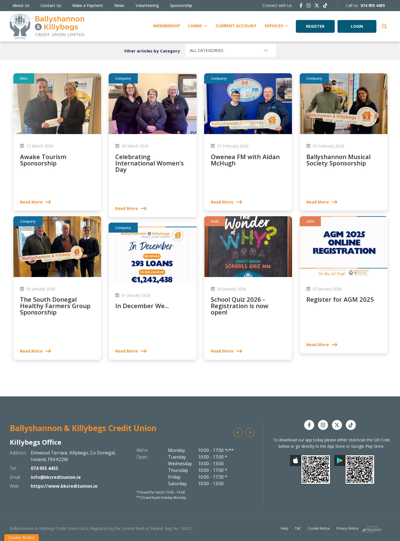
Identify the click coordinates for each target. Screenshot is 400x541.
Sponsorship (181, 5)
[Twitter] (316, 5)
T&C (298, 528)
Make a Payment (87, 5)
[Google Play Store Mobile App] (354, 469)
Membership (166, 25)
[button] (384, 26)
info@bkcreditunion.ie (56, 477)
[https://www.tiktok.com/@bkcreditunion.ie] (325, 5)
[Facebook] (300, 5)
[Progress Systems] (371, 528)
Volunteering (147, 5)
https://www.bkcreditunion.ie (64, 486)
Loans (195, 25)
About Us (20, 5)
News (119, 5)
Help (284, 528)
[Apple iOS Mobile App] (310, 469)
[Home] (47, 26)
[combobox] (231, 50)
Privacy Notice (347, 528)
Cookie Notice (319, 528)
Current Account (236, 25)
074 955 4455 (44, 468)
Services (273, 25)
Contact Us (51, 5)
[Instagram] (308, 5)
